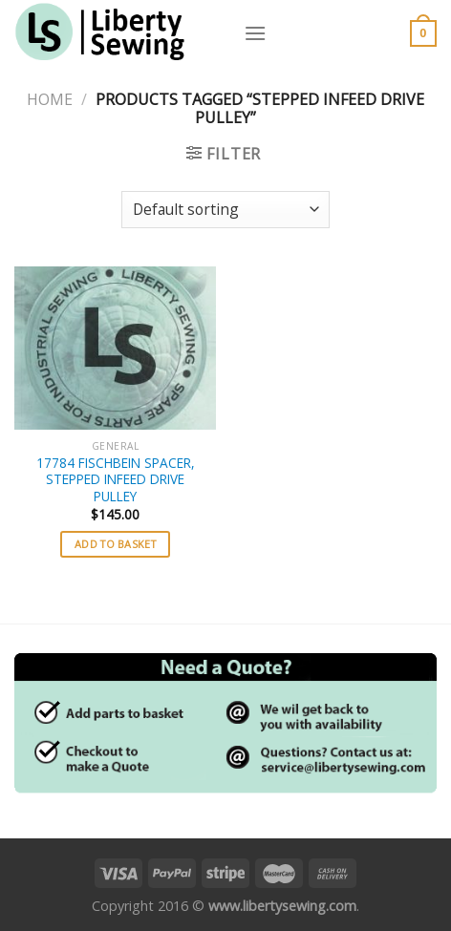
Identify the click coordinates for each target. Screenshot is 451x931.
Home (50, 99)
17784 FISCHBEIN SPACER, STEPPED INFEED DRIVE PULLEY (115, 480)
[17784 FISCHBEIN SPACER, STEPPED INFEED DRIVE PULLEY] (115, 348)
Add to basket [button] (115, 544)
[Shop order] (225, 209)
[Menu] (255, 33)
